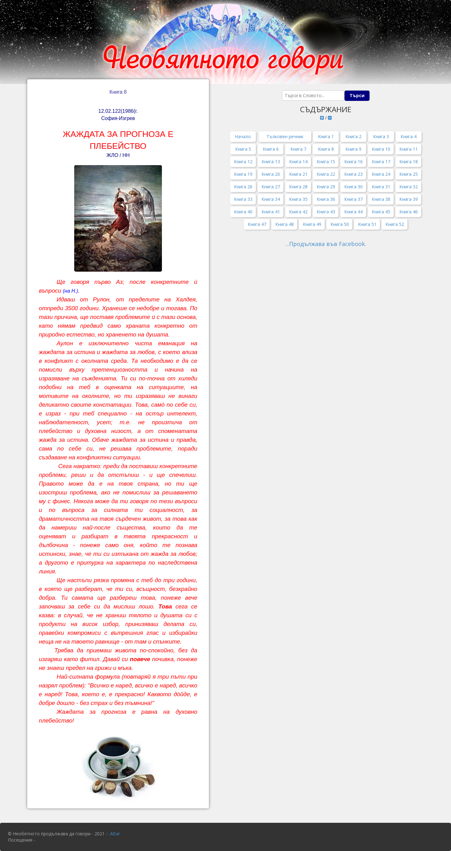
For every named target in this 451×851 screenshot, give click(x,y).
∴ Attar (113, 834)
